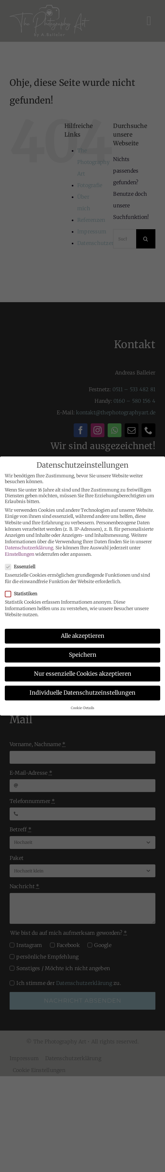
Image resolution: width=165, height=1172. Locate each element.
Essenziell (23, 565)
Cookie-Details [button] (82, 706)
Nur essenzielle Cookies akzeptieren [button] (82, 672)
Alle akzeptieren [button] (82, 634)
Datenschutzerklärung (29, 546)
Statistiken (24, 592)
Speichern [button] (82, 653)
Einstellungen (19, 552)
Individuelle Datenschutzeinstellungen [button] (82, 691)
